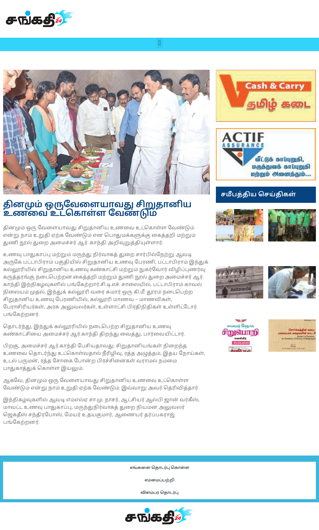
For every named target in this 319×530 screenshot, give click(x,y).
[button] (159, 43)
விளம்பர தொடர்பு (159, 492)
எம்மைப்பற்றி (159, 480)
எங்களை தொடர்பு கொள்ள (159, 468)
